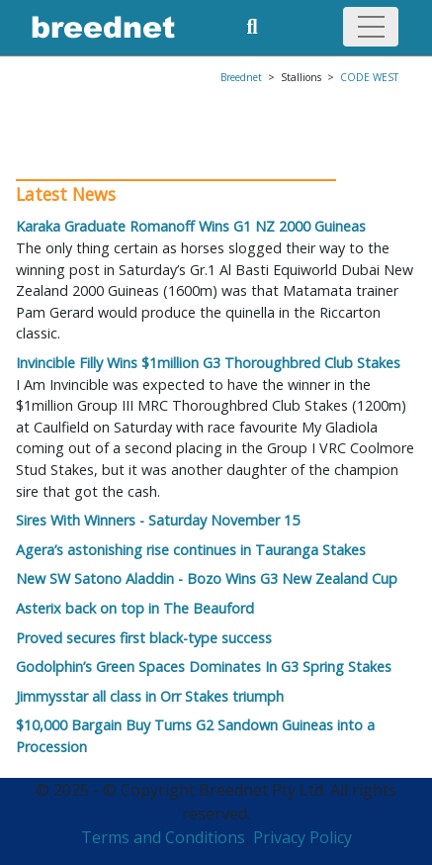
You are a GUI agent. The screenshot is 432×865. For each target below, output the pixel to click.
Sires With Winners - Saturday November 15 (158, 520)
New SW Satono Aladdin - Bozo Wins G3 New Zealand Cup (206, 578)
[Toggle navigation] (370, 27)
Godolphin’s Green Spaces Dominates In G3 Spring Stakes (203, 666)
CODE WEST (369, 77)
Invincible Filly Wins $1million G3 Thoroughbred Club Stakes (208, 362)
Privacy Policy (302, 837)
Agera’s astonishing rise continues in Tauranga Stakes (191, 549)
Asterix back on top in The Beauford (135, 608)
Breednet (241, 77)
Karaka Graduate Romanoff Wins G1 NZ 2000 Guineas (191, 226)
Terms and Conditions (163, 837)
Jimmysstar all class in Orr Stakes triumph (150, 696)
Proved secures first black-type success (144, 637)
